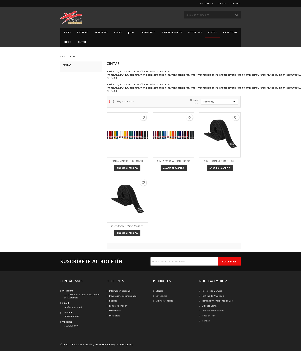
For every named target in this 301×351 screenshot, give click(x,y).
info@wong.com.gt (73, 307)
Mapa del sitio (208, 315)
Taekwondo (147, 32)
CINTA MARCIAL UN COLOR (127, 161)
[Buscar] (212, 14)
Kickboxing (230, 32)
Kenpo (118, 32)
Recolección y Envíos (211, 290)
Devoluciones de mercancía (123, 295)
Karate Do (101, 32)
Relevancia (219, 102)
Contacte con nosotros (229, 3)
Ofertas (159, 290)
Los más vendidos (164, 300)
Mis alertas (114, 315)
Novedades (161, 295)
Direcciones (115, 310)
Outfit (82, 41)
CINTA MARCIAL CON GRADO (173, 161)
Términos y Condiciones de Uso (217, 300)
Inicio (67, 32)
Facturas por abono (119, 305)
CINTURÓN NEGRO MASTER (127, 226)
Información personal (120, 290)
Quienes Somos (209, 305)
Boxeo (67, 41)
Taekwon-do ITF (172, 32)
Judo (131, 32)
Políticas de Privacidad (212, 295)
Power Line (195, 32)
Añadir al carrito (127, 168)
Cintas (212, 32)
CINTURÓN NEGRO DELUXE (220, 161)
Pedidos (113, 300)
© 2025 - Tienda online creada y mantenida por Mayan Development (96, 344)
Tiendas (205, 320)
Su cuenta (115, 281)
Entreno (82, 32)
